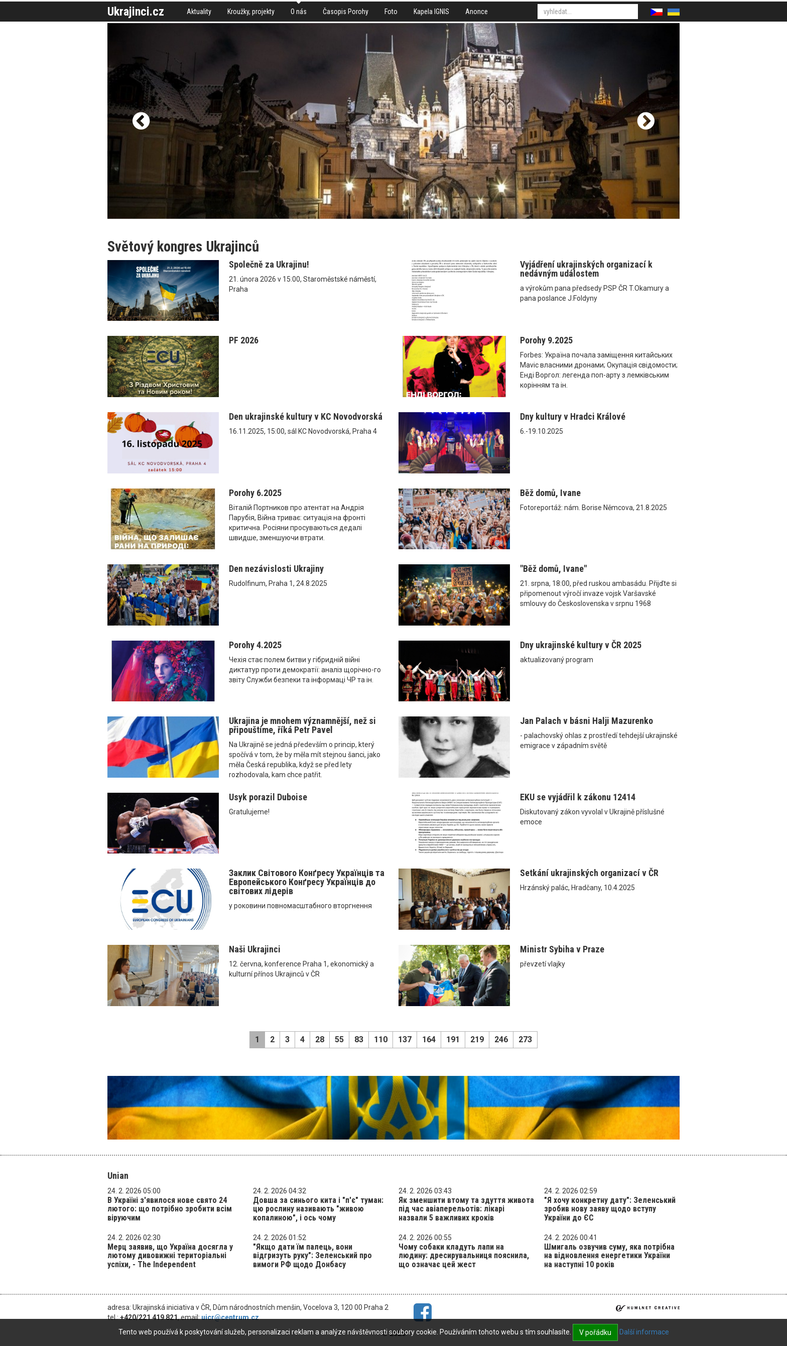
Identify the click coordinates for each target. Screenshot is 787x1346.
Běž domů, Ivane (550, 492)
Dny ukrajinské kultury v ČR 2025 (580, 645)
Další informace (644, 1332)
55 (339, 1039)
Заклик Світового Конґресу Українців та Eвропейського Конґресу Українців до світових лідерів (306, 882)
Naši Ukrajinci (255, 949)
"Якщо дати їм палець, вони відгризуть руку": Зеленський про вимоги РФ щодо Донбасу (312, 1255)
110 (380, 1039)
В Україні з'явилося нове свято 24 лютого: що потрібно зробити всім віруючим (169, 1208)
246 (501, 1039)
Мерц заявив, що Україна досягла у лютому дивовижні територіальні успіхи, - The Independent (170, 1255)
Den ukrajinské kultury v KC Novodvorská (305, 416)
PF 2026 (243, 340)
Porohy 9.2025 (546, 340)
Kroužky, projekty (251, 12)
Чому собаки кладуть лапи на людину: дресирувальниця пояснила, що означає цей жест (464, 1255)
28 (319, 1039)
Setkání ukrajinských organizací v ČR (589, 873)
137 (405, 1039)
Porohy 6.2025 (255, 492)
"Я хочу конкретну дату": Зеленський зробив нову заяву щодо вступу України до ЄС (610, 1208)
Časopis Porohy (345, 12)
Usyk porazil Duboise (268, 797)
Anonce (476, 12)
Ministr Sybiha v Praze (562, 949)
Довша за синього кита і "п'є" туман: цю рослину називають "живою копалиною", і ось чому (318, 1208)
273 (525, 1039)
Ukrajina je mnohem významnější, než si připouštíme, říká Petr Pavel (302, 725)
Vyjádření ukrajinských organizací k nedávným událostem (586, 269)
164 (429, 1039)
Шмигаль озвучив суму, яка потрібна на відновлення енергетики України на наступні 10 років (609, 1255)
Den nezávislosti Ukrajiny (276, 568)
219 (477, 1039)
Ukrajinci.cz (135, 12)
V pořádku (595, 1332)
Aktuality (199, 12)
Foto (391, 12)
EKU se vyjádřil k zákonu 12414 (577, 797)
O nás (299, 12)
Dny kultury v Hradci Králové (572, 416)
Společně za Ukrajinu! (269, 264)
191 (453, 1039)
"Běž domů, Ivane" (553, 568)
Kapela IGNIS (431, 12)
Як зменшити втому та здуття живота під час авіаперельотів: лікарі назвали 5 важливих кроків (466, 1208)
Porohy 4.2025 (255, 645)
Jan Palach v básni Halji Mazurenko (586, 720)
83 (358, 1039)
